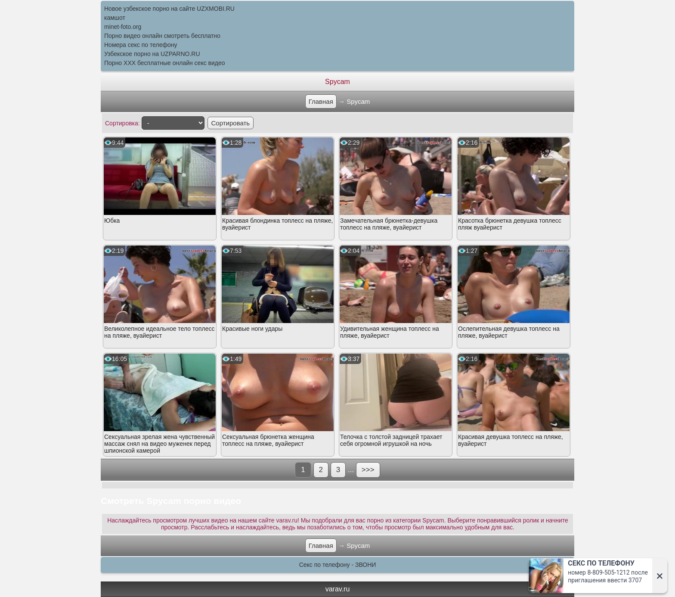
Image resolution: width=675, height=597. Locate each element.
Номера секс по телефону (140, 44)
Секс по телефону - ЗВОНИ (337, 564)
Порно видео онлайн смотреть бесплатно (162, 35)
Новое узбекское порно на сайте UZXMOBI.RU (169, 8)
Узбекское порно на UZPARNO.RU (152, 53)
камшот (114, 17)
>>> (368, 470)
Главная (321, 101)
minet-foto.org (122, 26)
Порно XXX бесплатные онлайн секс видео (164, 62)
